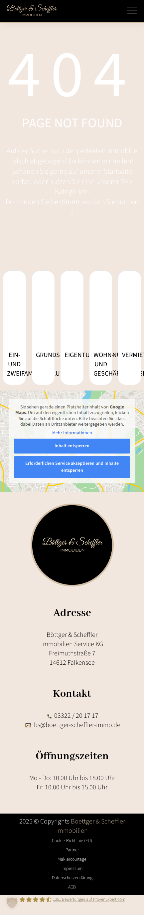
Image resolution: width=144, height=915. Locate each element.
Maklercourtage (72, 859)
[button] (12, 903)
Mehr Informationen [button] (72, 433)
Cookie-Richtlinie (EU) (72, 840)
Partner (72, 850)
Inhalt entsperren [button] (72, 446)
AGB (72, 887)
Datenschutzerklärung (72, 878)
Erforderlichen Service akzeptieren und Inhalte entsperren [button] (72, 467)
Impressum (72, 868)
